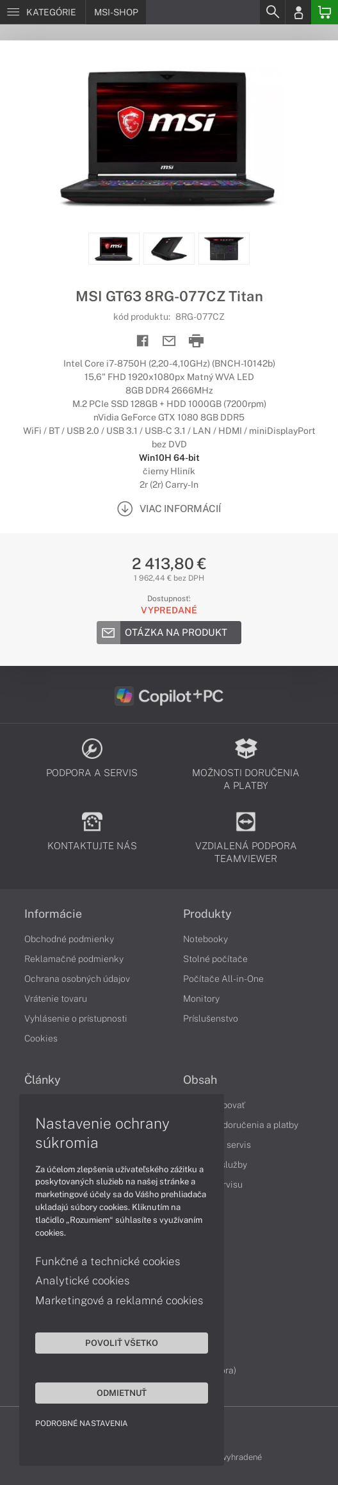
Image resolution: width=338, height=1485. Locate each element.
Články (42, 1080)
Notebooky (205, 939)
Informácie (53, 914)
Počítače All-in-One (223, 979)
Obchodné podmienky (69, 939)
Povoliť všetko (121, 1343)
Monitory (201, 998)
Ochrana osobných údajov (77, 979)
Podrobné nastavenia (81, 1423)
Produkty (207, 914)
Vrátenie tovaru (55, 998)
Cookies (41, 1038)
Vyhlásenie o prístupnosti (75, 1018)
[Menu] (42, 12)
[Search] (272, 12)
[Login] (298, 12)
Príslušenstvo (210, 1018)
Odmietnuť (122, 1393)
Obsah (200, 1080)
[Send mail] (169, 341)
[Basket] (324, 12)
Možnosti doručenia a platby (240, 1125)
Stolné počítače (215, 959)
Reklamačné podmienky (74, 959)
